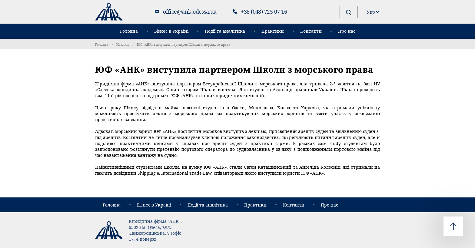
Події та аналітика (225, 31)
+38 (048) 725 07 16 (264, 11)
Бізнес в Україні (171, 31)
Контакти (311, 31)
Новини (122, 44)
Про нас (346, 31)
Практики (272, 31)
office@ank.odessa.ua (189, 11)
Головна (129, 31)
